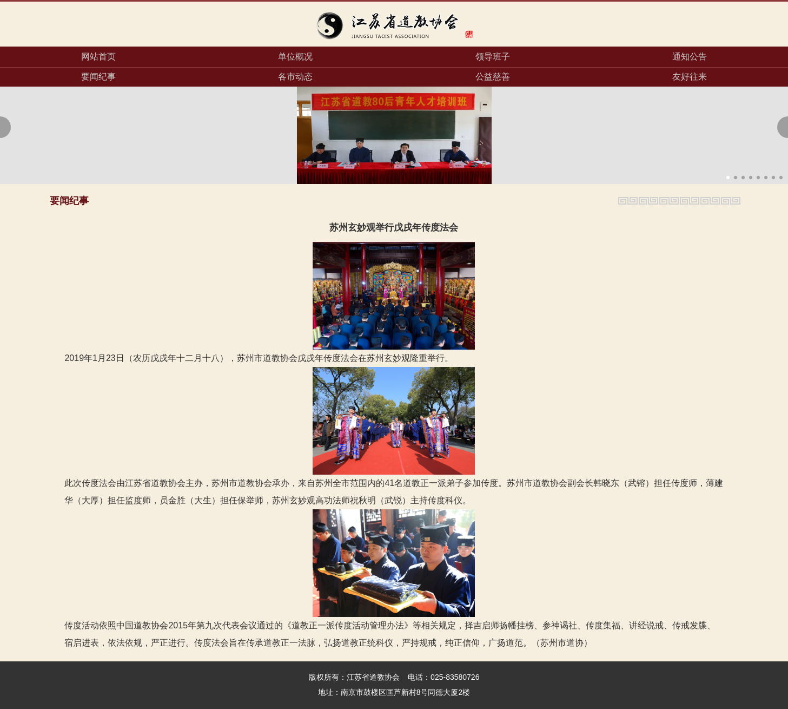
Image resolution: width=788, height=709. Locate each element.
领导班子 (492, 56)
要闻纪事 (98, 76)
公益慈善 (492, 76)
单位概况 (295, 56)
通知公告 (689, 56)
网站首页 (98, 56)
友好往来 (689, 76)
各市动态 (295, 76)
